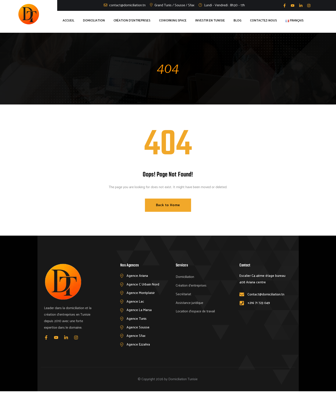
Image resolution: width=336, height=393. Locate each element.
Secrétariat (184, 294)
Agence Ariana (138, 276)
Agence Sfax (136, 337)
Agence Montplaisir (141, 293)
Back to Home (168, 205)
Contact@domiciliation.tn (267, 294)
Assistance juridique (190, 303)
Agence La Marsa (139, 311)
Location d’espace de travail (196, 312)
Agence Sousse (138, 328)
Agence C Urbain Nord (143, 285)
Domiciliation (185, 277)
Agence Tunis (137, 320)
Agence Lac (135, 302)
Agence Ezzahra (138, 346)
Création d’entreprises (191, 286)
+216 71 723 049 (259, 303)
